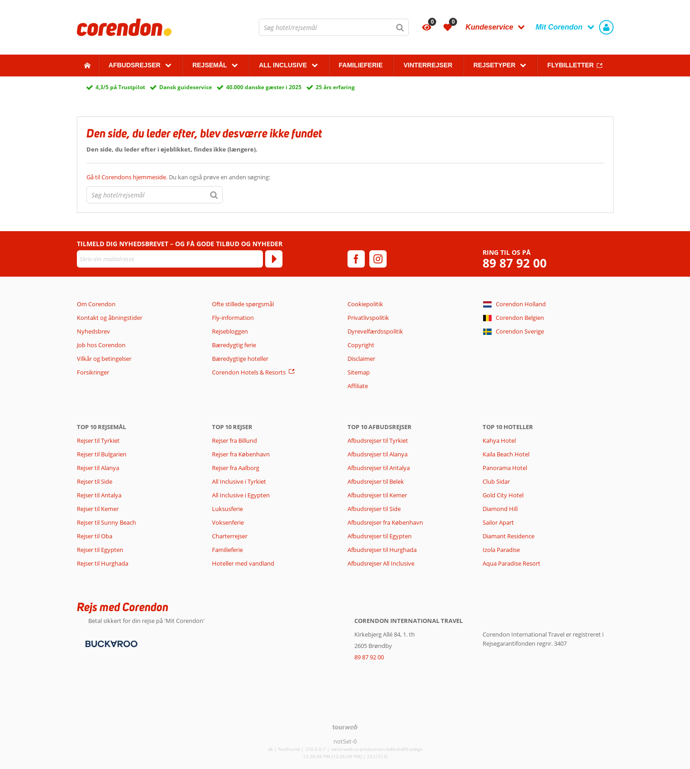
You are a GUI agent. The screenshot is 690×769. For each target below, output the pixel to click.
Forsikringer (93, 372)
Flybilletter (570, 65)
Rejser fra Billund (234, 440)
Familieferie (361, 65)
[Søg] (400, 27)
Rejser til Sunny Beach (106, 522)
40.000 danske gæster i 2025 (264, 87)
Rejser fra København (241, 454)
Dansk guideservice (185, 87)
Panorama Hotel (505, 468)
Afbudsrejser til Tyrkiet (378, 440)
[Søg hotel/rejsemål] (334, 27)
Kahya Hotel (499, 440)
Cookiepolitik (365, 304)
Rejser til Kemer (98, 509)
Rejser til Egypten (100, 550)
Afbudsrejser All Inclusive (381, 563)
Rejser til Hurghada (102, 563)
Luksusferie (227, 509)
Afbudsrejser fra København (385, 522)
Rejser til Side (94, 481)
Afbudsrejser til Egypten (380, 536)
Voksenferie (228, 522)
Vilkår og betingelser (104, 358)
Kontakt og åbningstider (109, 318)
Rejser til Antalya (99, 495)
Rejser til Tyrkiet (98, 440)
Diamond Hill (500, 509)
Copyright (361, 345)
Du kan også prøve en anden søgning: (178, 177)
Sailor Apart (498, 522)
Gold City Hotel (503, 495)
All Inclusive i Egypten (241, 495)
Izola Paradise (501, 550)
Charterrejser (229, 536)
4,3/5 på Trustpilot (120, 87)
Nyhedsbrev (93, 331)
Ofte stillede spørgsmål (243, 304)
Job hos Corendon (101, 345)
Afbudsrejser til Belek (376, 481)
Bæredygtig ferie (234, 345)
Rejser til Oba (94, 536)
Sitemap (359, 372)
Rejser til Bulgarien (101, 454)
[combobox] (334, 27)
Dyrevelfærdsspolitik (375, 331)
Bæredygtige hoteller (240, 358)
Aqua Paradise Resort (511, 563)
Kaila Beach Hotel (506, 454)
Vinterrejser (427, 65)
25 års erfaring (335, 87)
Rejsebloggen (230, 331)
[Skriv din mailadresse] (170, 259)
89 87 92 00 (515, 263)
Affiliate (358, 386)
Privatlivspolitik (368, 318)
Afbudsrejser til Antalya (379, 468)
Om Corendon (96, 304)
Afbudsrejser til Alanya (378, 454)
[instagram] (378, 259)
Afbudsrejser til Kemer (377, 495)
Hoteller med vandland (243, 563)
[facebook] (356, 259)
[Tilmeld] (273, 259)
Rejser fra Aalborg (235, 468)
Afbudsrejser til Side (374, 509)
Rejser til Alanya (98, 468)
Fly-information (233, 318)
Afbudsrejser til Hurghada (382, 550)
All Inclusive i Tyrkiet (239, 481)
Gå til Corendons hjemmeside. (127, 177)
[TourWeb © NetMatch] (345, 726)
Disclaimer (361, 358)
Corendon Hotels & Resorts (249, 372)
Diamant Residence (508, 536)
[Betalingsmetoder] (110, 643)
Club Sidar (496, 481)
